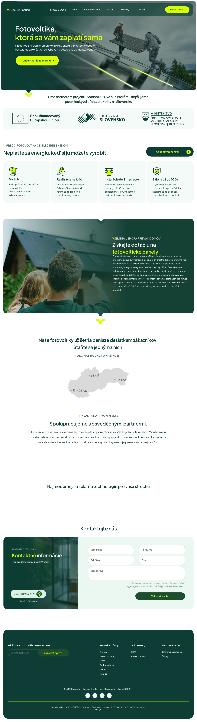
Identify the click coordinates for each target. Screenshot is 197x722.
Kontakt (104, 674)
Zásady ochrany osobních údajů (105, 707)
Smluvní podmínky (128, 707)
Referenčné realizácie (172, 653)
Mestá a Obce (107, 657)
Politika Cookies (138, 657)
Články (165, 657)
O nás (103, 670)
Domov (103, 652)
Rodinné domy (107, 665)
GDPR (133, 652)
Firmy (102, 661)
